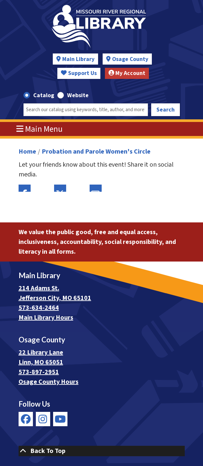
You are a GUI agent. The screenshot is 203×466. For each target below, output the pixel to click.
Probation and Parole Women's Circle (96, 151)
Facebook (25, 188)
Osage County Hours (49, 381)
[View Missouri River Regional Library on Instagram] (43, 419)
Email (96, 188)
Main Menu (39, 129)
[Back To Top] (102, 451)
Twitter (60, 188)
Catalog (43, 95)
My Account (127, 73)
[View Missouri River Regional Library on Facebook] (26, 419)
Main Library (78, 59)
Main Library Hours (46, 317)
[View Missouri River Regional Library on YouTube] (60, 419)
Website (78, 95)
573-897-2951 (39, 372)
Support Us (79, 73)
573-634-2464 (39, 307)
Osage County (130, 59)
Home (27, 151)
